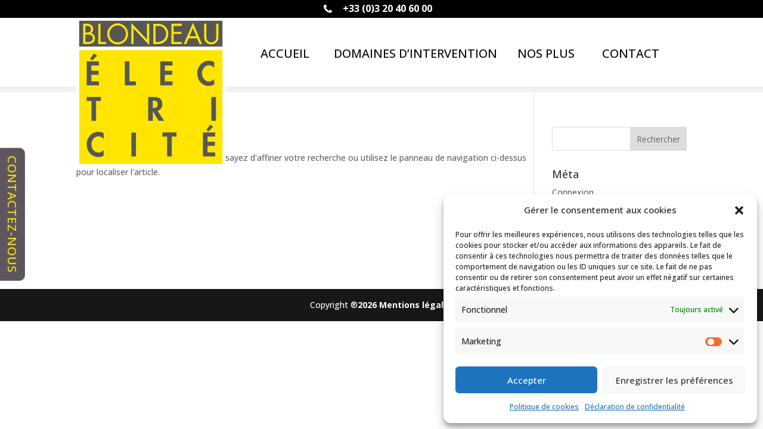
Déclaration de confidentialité (635, 407)
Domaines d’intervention (415, 53)
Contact (630, 53)
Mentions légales (416, 304)
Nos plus (546, 53)
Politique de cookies (544, 407)
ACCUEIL (284, 53)
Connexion (573, 192)
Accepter (526, 380)
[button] (739, 210)
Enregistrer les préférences (674, 380)
